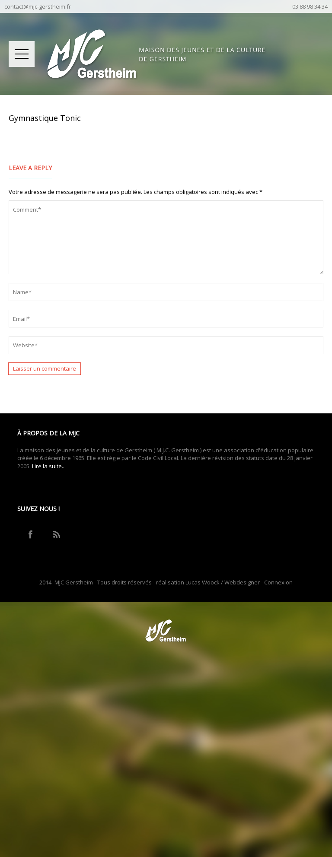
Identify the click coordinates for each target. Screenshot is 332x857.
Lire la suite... (49, 676)
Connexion (278, 792)
